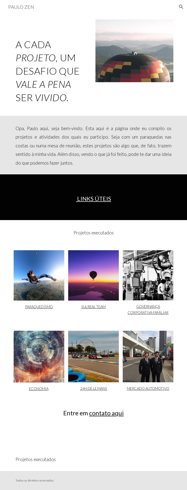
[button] (181, 7)
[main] (52, 64)
